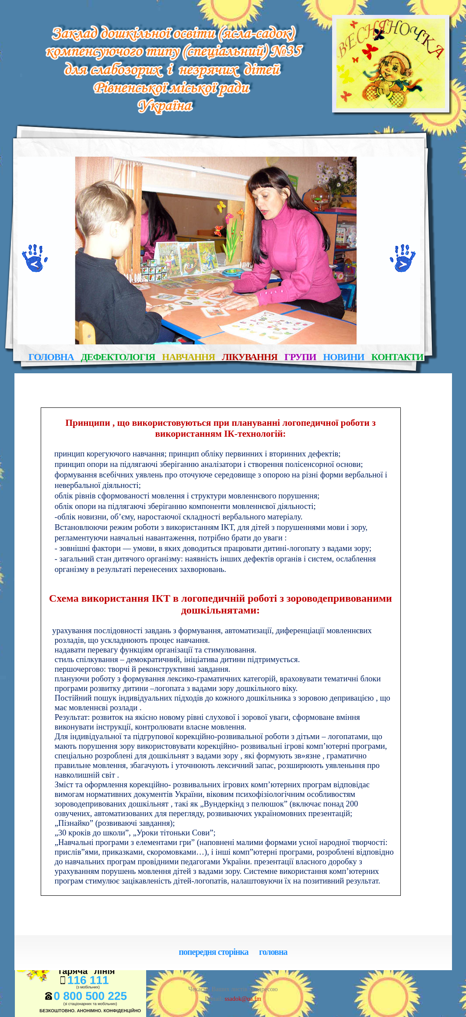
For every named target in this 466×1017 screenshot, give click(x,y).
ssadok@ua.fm (242, 999)
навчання (188, 357)
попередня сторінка (214, 952)
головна (51, 357)
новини (343, 357)
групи (300, 357)
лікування (249, 357)
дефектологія (118, 357)
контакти (397, 357)
